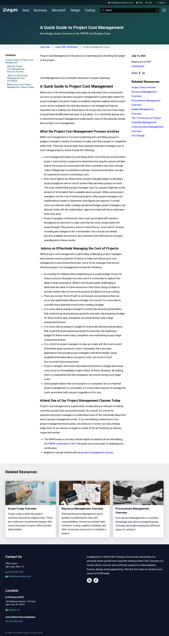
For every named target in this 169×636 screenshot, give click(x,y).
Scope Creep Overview (143, 87)
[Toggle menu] (164, 10)
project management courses (97, 452)
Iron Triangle (138, 135)
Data (25, 10)
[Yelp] (89, 581)
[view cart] (149, 3)
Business (40, 10)
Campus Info (12, 610)
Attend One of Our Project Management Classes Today (20, 85)
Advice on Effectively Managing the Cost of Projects (17, 78)
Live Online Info (14, 621)
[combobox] (129, 10)
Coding (90, 10)
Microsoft (59, 10)
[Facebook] (95, 581)
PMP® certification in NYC (62, 443)
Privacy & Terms (36, 633)
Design (75, 10)
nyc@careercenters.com (18, 576)
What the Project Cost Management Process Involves (15, 69)
